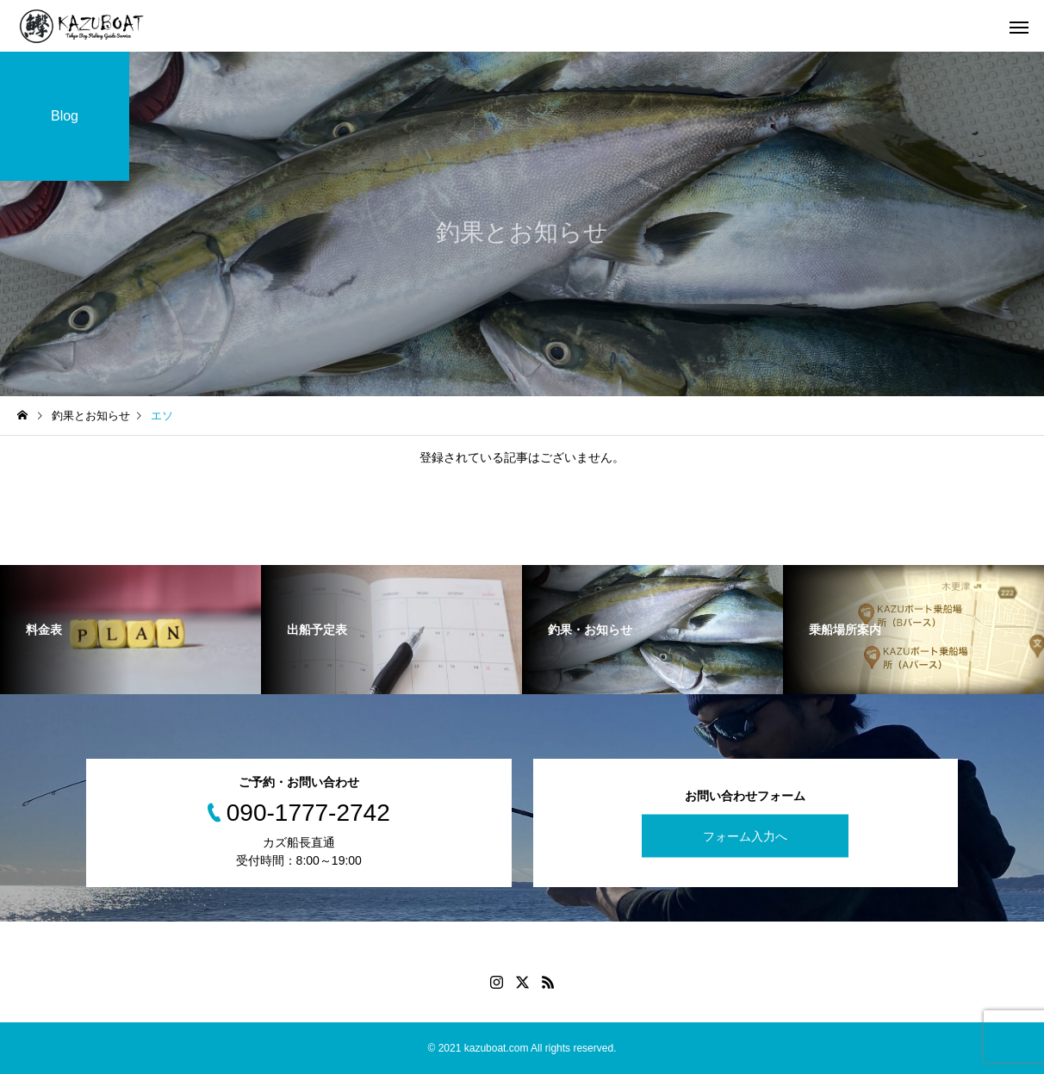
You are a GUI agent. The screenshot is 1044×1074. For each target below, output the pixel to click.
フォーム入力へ (745, 835)
